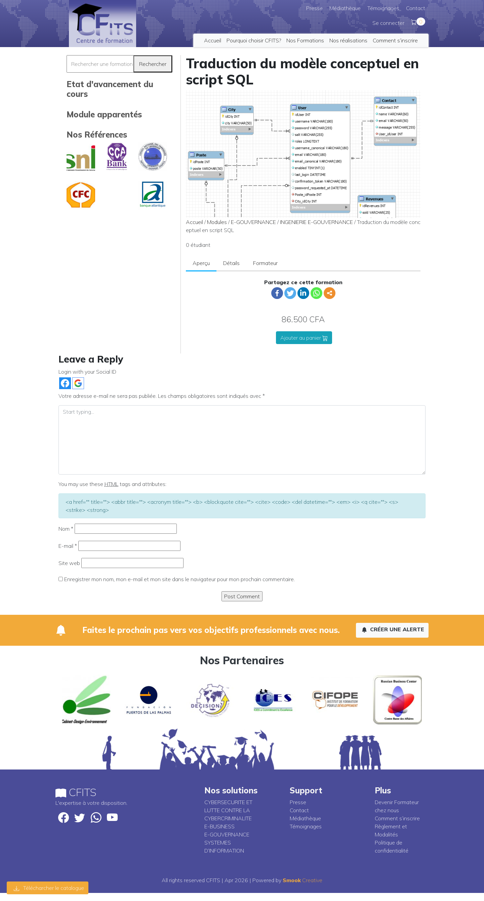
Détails (231, 263)
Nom (65, 528)
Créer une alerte (393, 629)
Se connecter (388, 23)
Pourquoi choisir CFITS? (254, 40)
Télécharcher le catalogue (49, 888)
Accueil (212, 40)
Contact (415, 8)
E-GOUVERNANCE (253, 222)
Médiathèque (345, 8)
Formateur (265, 263)
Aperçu (201, 263)
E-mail (67, 545)
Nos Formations (305, 40)
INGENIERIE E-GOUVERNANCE (316, 222)
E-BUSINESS (219, 826)
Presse (314, 8)
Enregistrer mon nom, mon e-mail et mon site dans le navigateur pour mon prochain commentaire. (179, 579)
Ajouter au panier (304, 337)
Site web (69, 563)
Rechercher (152, 64)
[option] (86, 700)
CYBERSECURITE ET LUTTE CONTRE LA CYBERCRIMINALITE (228, 810)
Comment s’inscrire (395, 40)
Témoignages (383, 8)
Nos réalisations (348, 40)
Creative (302, 880)
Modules (217, 222)
